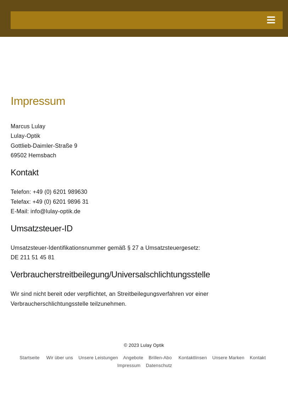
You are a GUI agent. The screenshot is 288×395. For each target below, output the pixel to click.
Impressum (128, 365)
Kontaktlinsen (192, 357)
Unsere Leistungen (98, 357)
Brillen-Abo (160, 357)
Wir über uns (59, 357)
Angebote (133, 357)
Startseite (29, 357)
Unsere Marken (228, 357)
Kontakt (258, 357)
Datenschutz (159, 365)
